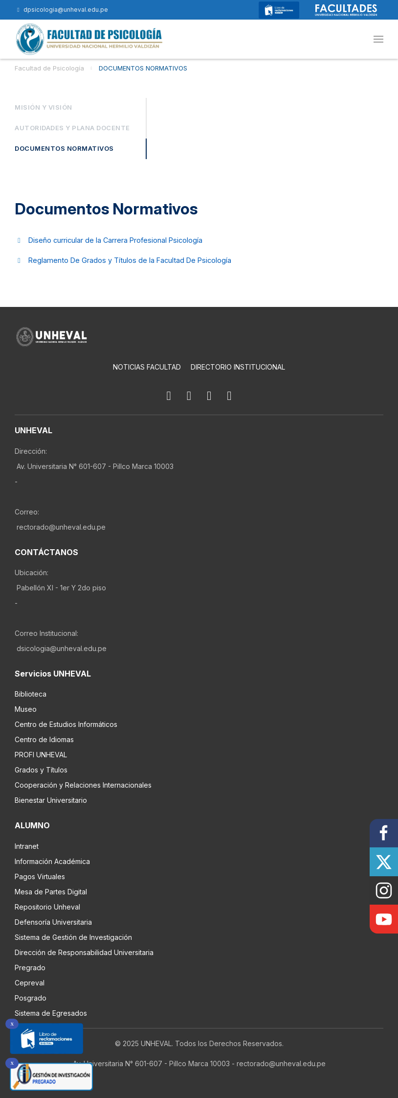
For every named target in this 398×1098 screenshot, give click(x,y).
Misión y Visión (43, 108)
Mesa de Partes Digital (51, 892)
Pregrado (30, 967)
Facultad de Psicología (49, 68)
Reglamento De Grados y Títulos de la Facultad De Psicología (129, 261)
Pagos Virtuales (40, 876)
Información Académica (52, 861)
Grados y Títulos (41, 770)
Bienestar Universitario (51, 800)
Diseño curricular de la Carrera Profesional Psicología (115, 240)
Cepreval (29, 983)
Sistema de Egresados (51, 1013)
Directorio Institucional (238, 367)
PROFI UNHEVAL (41, 755)
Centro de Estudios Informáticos (66, 725)
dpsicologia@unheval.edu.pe (61, 9)
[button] (378, 39)
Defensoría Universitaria (53, 922)
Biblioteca (30, 694)
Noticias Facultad (147, 367)
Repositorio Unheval (47, 907)
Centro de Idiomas (44, 740)
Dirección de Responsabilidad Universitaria (84, 952)
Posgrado (30, 998)
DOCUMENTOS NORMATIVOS (143, 68)
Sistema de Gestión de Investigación (73, 937)
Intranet (27, 846)
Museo (26, 709)
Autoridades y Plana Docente (72, 128)
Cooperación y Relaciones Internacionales (83, 785)
